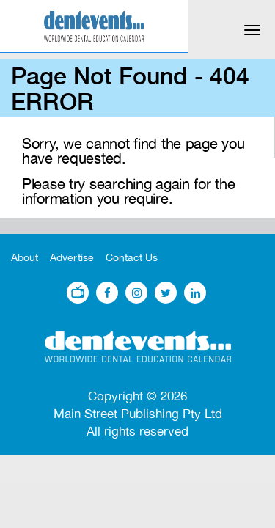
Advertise (72, 258)
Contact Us (132, 258)
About (24, 258)
